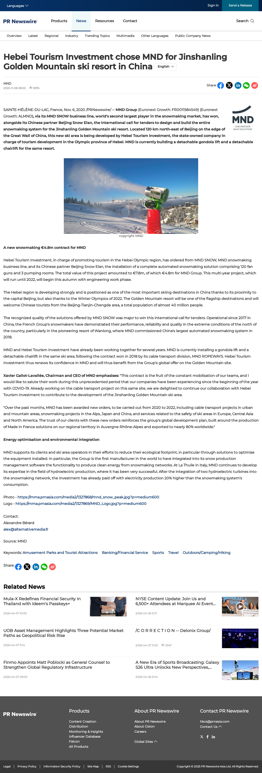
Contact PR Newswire (224, 711)
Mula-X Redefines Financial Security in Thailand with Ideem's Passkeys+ (42, 601)
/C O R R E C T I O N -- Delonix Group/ (172, 630)
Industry (71, 36)
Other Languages (154, 36)
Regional (51, 36)
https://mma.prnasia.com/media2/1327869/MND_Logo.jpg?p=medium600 (80, 504)
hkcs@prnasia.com (215, 722)
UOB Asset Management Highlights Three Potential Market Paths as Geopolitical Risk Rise (63, 633)
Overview (14, 36)
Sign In (213, 5)
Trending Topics (97, 36)
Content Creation (82, 722)
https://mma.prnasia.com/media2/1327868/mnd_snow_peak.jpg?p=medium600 (88, 497)
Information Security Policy (61, 766)
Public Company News (192, 36)
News (81, 21)
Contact (130, 21)
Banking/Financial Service (125, 553)
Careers (140, 732)
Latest (33, 36)
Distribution (78, 726)
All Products (78, 747)
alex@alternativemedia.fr (25, 529)
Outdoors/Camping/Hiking (206, 553)
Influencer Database (84, 737)
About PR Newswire (156, 711)
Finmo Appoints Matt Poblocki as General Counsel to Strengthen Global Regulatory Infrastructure (56, 665)
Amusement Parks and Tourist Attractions (60, 553)
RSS (108, 766)
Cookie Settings (128, 766)
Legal (7, 766)
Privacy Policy (27, 766)
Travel (173, 553)
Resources (104, 21)
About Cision (144, 726)
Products (59, 21)
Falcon (74, 741)
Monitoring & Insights (86, 732)
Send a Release (240, 5)
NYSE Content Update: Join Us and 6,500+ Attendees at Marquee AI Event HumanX (174, 601)
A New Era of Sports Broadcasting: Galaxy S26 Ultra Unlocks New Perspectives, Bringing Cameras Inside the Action (177, 665)
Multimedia (125, 36)
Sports (158, 553)
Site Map (93, 766)
